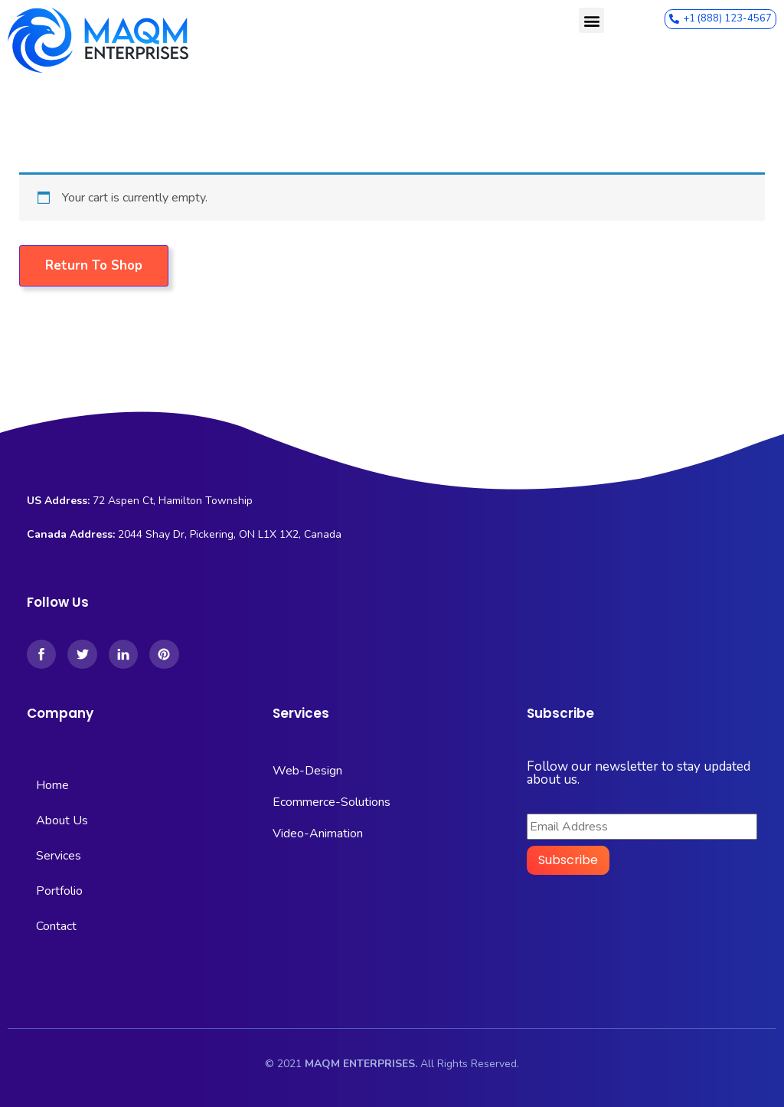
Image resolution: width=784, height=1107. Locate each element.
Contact (56, 926)
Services (58, 855)
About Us (62, 820)
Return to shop (93, 265)
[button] (591, 20)
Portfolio (59, 891)
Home (52, 785)
